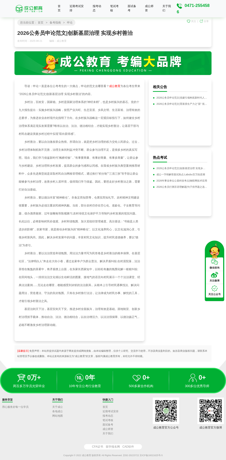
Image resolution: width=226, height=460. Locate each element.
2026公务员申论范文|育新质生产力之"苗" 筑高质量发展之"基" (181, 103)
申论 (70, 22)
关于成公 (57, 406)
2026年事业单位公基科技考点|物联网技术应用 (181, 182)
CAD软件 (128, 446)
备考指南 (55, 22)
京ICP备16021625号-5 (151, 455)
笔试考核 (114, 8)
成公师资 (149, 8)
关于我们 (166, 8)
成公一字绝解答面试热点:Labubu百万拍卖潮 (180, 175)
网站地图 (57, 415)
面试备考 (132, 8)
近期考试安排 (77, 8)
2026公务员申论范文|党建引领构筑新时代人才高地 (181, 97)
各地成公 (57, 411)
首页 (59, 8)
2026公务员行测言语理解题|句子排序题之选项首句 (181, 188)
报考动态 (97, 8)
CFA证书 (97, 446)
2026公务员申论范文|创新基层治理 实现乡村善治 (181, 169)
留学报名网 (113, 446)
